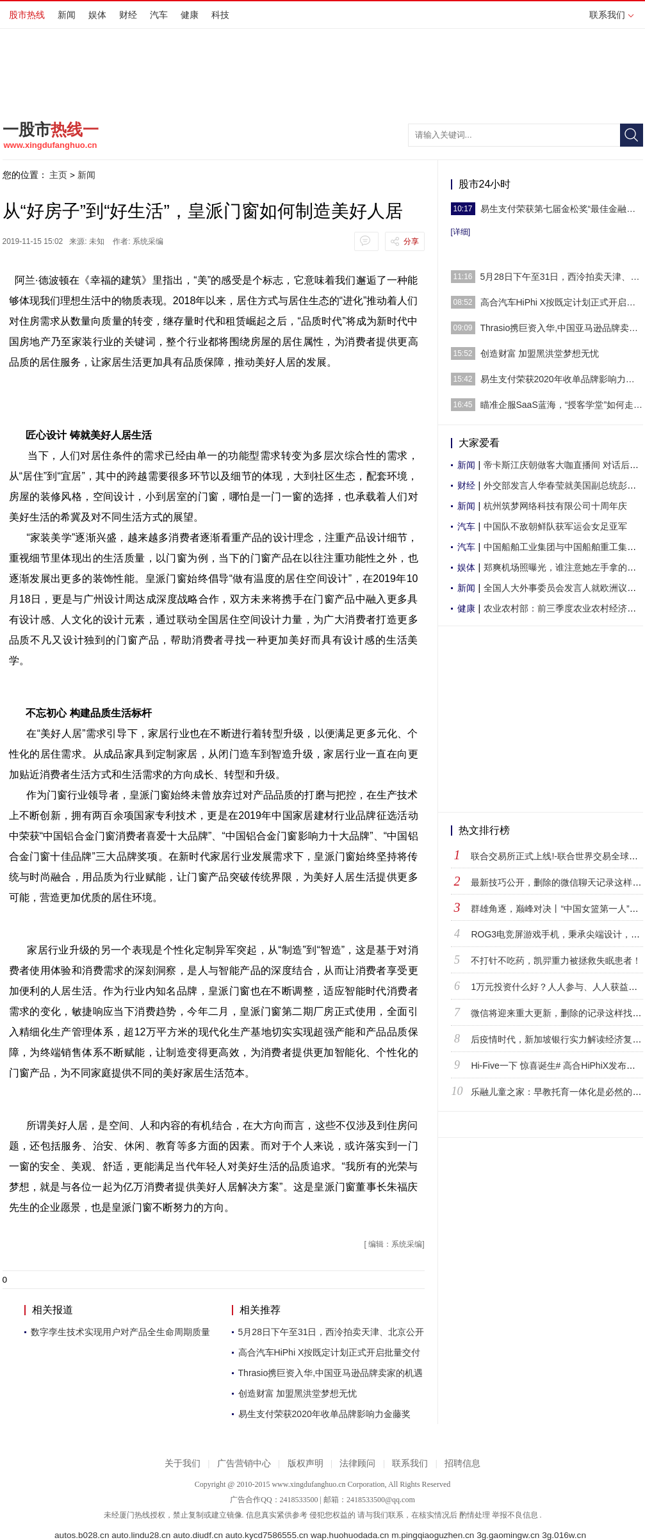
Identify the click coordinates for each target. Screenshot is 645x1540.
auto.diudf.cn (198, 1535)
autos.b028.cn (81, 1535)
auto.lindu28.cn (140, 1535)
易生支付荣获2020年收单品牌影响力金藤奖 (324, 1414)
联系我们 (611, 15)
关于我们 (182, 1463)
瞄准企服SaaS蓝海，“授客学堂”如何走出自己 (561, 405)
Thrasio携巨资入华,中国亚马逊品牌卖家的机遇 (330, 1373)
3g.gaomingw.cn (508, 1535)
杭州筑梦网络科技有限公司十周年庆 (555, 506)
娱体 (97, 15)
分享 (411, 241)
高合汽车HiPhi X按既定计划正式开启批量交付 (329, 1352)
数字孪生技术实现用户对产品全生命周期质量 (120, 1332)
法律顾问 (357, 1463)
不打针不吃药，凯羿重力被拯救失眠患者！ (556, 960)
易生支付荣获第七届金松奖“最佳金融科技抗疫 (561, 209)
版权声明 (305, 1463)
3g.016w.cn (564, 1535)
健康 (190, 15)
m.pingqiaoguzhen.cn (432, 1535)
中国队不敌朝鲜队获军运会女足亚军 (555, 526)
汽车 (159, 15)
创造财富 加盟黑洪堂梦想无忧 (297, 1393)
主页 (58, 175)
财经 (128, 15)
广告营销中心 (244, 1463)
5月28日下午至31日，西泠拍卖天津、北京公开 (331, 1332)
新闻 (67, 15)
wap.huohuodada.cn (350, 1535)
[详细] (461, 231)
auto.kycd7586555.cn (266, 1535)
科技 (220, 15)
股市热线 (27, 15)
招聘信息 (462, 1463)
